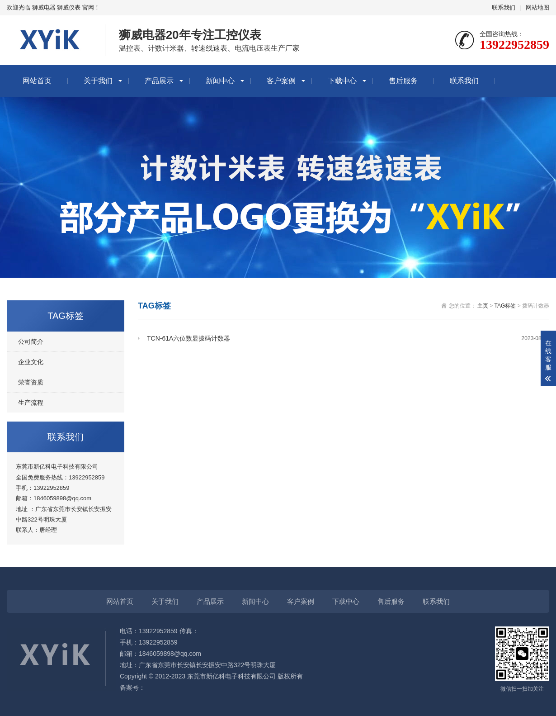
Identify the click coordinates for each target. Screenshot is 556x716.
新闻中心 (220, 81)
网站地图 (537, 7)
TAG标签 (505, 306)
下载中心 (342, 81)
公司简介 (30, 341)
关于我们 (98, 81)
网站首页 (37, 81)
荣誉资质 (30, 382)
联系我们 (503, 7)
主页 (482, 306)
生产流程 (30, 402)
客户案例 (281, 81)
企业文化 (30, 361)
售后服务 (403, 81)
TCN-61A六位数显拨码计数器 (348, 338)
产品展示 (159, 81)
